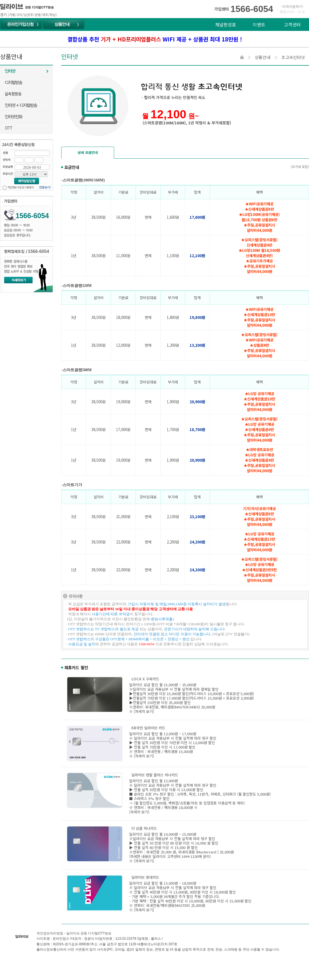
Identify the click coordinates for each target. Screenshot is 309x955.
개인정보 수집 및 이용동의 (21, 187)
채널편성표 (225, 24)
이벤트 (259, 24)
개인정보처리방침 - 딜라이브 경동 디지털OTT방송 (73, 933)
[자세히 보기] (144, 711)
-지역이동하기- (292, 6)
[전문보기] (45, 187)
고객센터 (292, 24)
